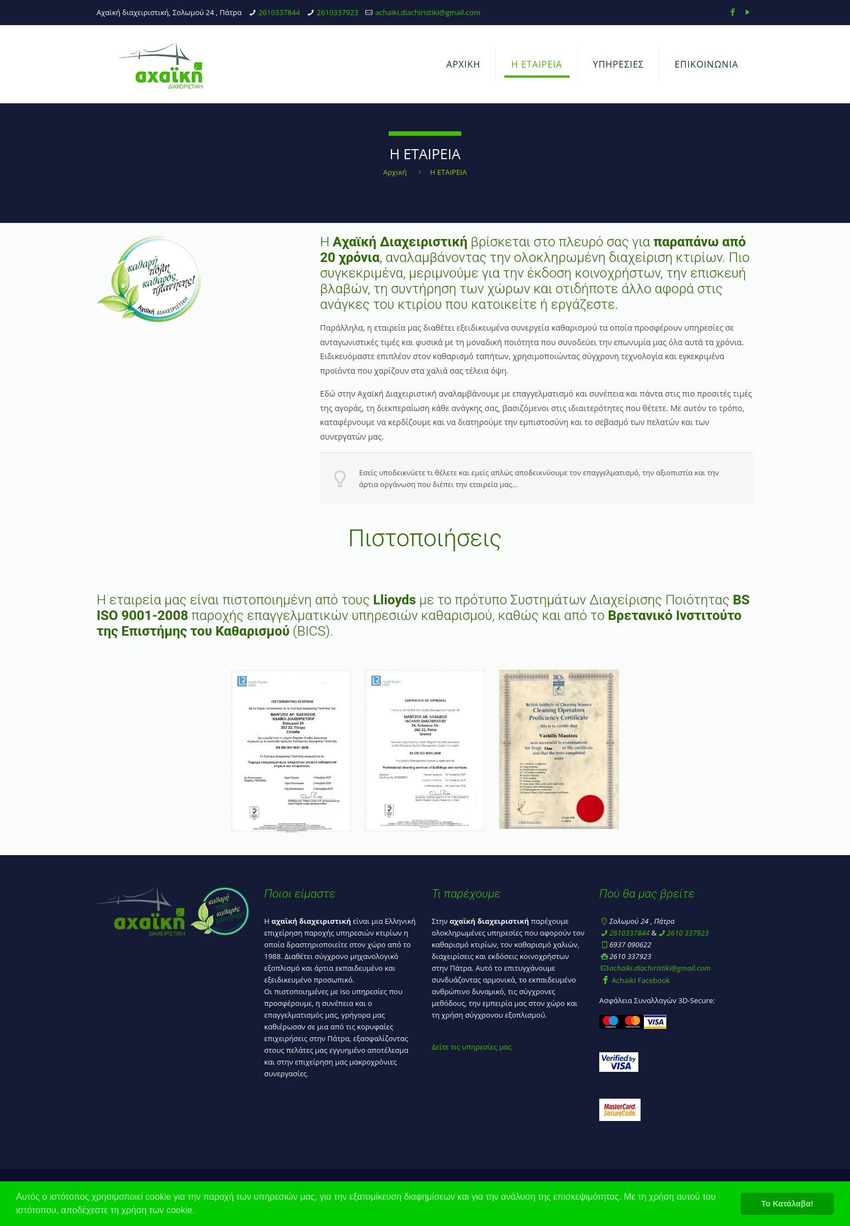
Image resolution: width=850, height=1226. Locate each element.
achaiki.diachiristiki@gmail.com (427, 12)
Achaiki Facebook (634, 980)
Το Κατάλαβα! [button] (787, 1203)
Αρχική (395, 172)
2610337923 (337, 12)
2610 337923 (688, 933)
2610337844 (279, 12)
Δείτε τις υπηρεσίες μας (472, 1047)
